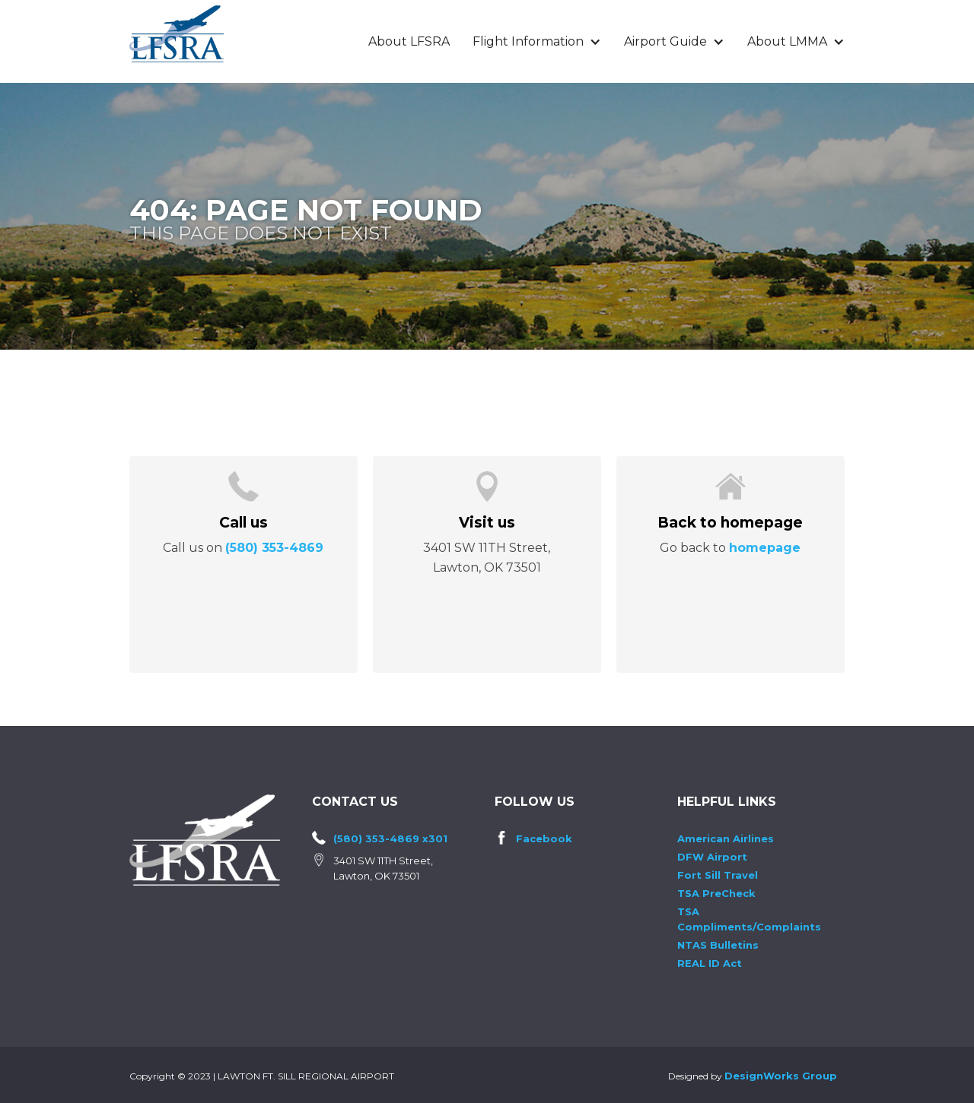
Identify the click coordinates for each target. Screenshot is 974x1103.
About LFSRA (409, 41)
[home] (176, 33)
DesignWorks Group (780, 1076)
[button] (537, 42)
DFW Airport (712, 857)
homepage (765, 547)
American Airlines (725, 838)
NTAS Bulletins (718, 945)
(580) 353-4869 (274, 547)
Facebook (544, 838)
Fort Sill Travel (717, 875)
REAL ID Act (709, 963)
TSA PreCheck (716, 893)
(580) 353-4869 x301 (390, 838)
